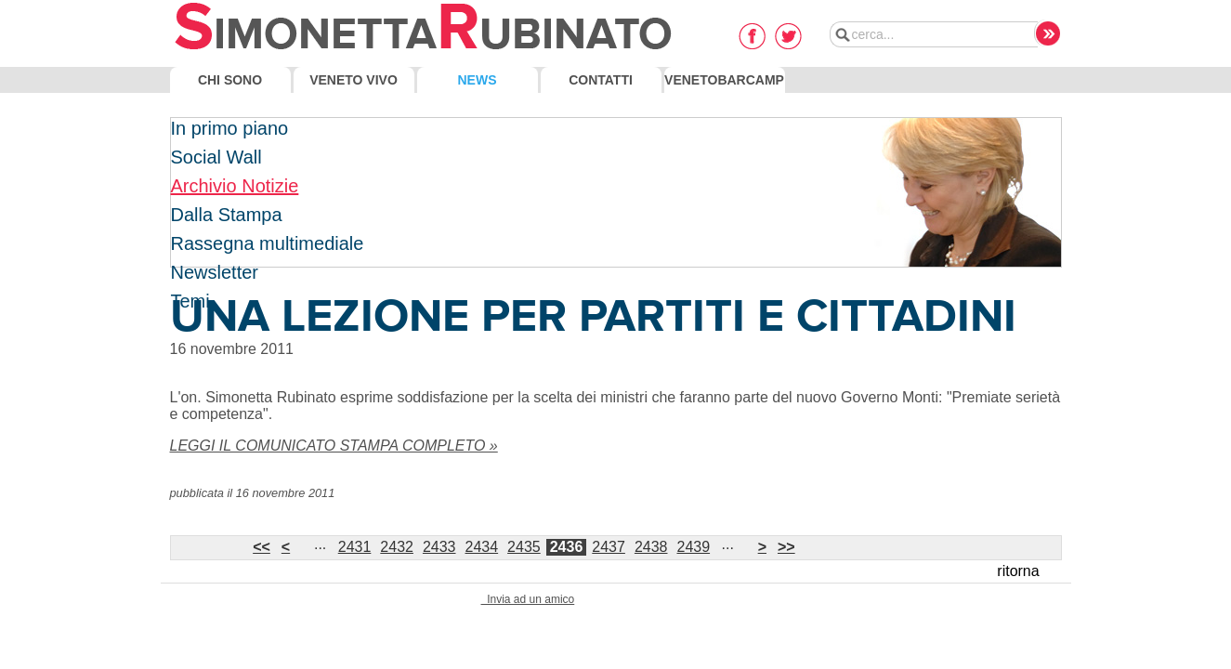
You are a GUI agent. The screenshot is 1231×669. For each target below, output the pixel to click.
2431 (355, 547)
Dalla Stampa (226, 214)
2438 (651, 547)
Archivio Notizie (235, 186)
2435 (524, 547)
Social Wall (216, 157)
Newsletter (214, 272)
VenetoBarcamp (724, 79)
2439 (693, 547)
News (477, 79)
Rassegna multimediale (267, 243)
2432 (396, 547)
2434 (482, 547)
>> (786, 547)
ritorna (1018, 571)
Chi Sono (230, 79)
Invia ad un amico (528, 599)
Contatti (601, 79)
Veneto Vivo (353, 79)
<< (261, 547)
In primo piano (230, 128)
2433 (439, 547)
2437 (608, 547)
